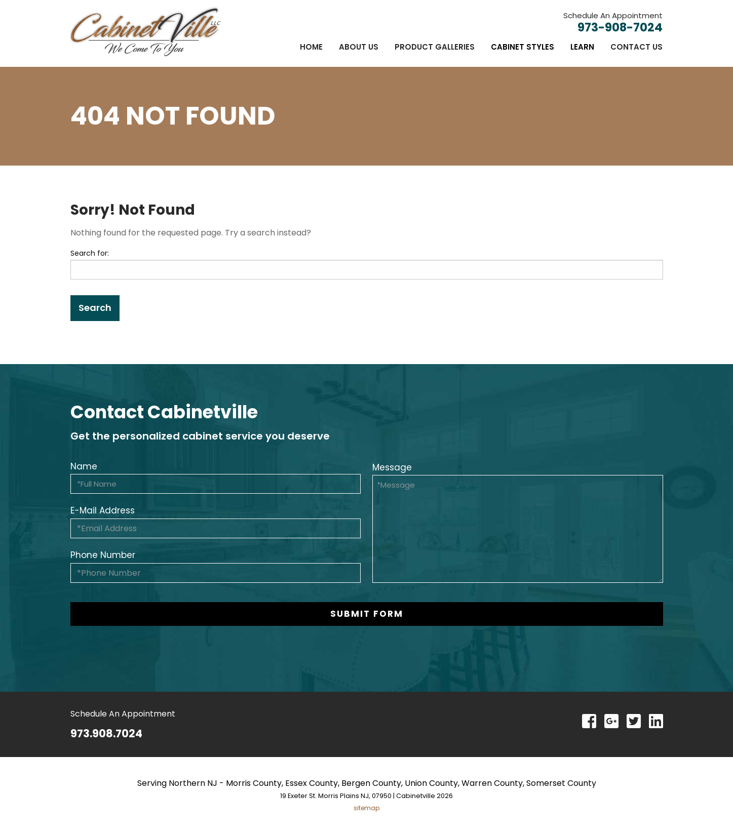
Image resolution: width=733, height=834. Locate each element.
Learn (582, 47)
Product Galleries (435, 47)
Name (83, 466)
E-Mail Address (102, 510)
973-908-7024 (620, 27)
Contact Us (636, 47)
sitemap (366, 808)
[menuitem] (311, 47)
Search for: (89, 253)
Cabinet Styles (522, 47)
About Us (358, 47)
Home (311, 47)
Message (392, 467)
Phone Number (102, 555)
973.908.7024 (106, 733)
